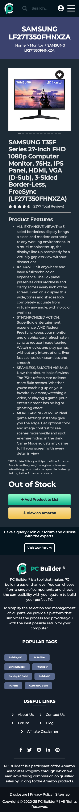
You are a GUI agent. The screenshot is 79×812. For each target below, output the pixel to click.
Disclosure (18, 794)
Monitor (36, 45)
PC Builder (39, 657)
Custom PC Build (38, 685)
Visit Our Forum (39, 548)
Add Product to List (39, 500)
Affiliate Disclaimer (39, 732)
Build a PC (44, 676)
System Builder (17, 667)
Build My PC (15, 657)
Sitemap (62, 794)
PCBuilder (42, 667)
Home (20, 45)
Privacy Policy (41, 794)
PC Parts (13, 685)
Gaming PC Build (18, 676)
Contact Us (52, 715)
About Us (23, 715)
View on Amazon (39, 513)
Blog (47, 723)
